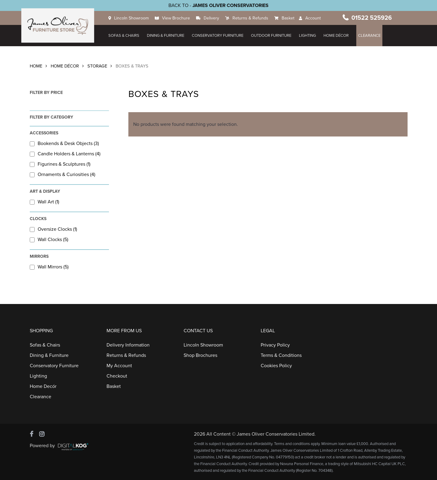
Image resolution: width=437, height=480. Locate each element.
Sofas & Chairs (124, 35)
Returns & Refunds (251, 18)
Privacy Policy (275, 345)
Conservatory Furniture (218, 35)
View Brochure (177, 18)
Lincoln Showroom (132, 18)
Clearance (370, 35)
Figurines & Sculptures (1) (60, 164)
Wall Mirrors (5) (49, 267)
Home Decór (43, 386)
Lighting (308, 35)
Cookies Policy (276, 366)
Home (36, 66)
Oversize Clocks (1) (53, 229)
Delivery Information (128, 345)
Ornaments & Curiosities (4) (62, 174)
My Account (119, 366)
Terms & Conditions (281, 355)
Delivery (212, 18)
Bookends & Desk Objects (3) (64, 143)
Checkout (117, 376)
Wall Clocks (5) (49, 240)
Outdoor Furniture (272, 35)
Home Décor (65, 66)
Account (314, 18)
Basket (289, 18)
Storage (97, 66)
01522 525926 (372, 18)
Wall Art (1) (44, 202)
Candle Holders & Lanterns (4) (65, 154)
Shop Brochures (200, 355)
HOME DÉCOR (337, 35)
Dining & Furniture (166, 35)
